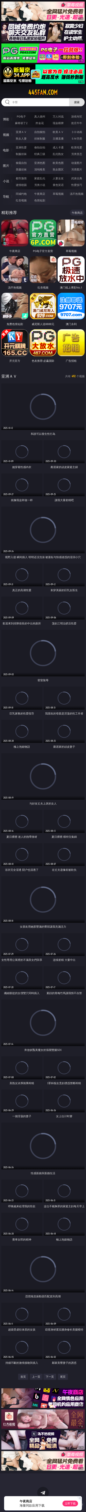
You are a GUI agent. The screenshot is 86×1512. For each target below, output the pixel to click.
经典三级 (39, 154)
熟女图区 (58, 169)
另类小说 (39, 185)
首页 (23, 1376)
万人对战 (58, 116)
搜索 (77, 102)
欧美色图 (58, 163)
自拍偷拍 (39, 132)
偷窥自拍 (21, 163)
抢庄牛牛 (76, 123)
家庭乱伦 (39, 178)
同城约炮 (21, 194)
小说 (6, 181)
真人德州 (39, 116)
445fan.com (43, 92)
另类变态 (76, 154)
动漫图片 (76, 163)
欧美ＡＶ (58, 132)
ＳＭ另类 (76, 138)
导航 (6, 196)
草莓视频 (58, 194)
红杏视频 (21, 200)
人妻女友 (58, 178)
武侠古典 (76, 178)
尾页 (63, 1376)
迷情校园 (21, 185)
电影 (6, 150)
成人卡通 (58, 147)
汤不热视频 (76, 194)
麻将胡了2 (21, 123)
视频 (6, 135)
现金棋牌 (58, 123)
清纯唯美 (39, 169)
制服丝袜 (21, 154)
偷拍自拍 (39, 147)
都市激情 (21, 178)
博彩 (6, 119)
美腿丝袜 (21, 169)
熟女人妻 (21, 138)
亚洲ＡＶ (21, 132)
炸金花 (40, 123)
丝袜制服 (39, 138)
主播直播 (58, 138)
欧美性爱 (76, 147)
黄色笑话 (58, 185)
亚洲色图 (39, 163)
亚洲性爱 (21, 147)
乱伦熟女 (58, 154)
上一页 (36, 1376)
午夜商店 (39, 194)
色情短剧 (39, 200)
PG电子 (21, 116)
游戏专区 (76, 116)
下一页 (50, 1376)
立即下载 (70, 1503)
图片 (6, 165)
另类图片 (76, 169)
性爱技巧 (76, 185)
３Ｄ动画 (76, 132)
